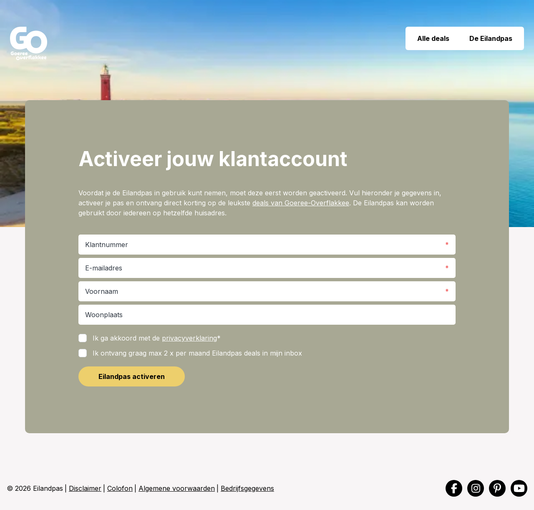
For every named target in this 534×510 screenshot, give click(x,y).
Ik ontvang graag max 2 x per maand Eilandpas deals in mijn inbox (197, 353)
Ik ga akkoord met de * (157, 338)
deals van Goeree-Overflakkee (300, 203)
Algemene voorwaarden (177, 488)
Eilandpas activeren (131, 376)
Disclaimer (85, 488)
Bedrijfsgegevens (247, 488)
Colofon (120, 488)
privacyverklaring (189, 338)
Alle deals (432, 38)
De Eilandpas (491, 38)
